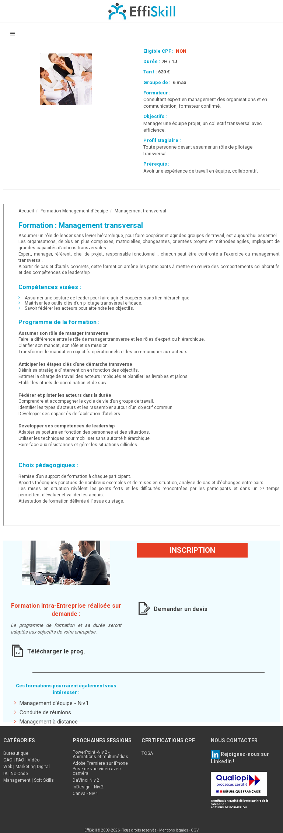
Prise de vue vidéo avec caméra (97, 771)
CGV (195, 830)
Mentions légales (173, 830)
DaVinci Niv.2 (86, 780)
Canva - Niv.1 (85, 793)
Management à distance (46, 721)
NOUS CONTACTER (234, 740)
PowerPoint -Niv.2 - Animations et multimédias (100, 754)
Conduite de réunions (42, 712)
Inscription (192, 550)
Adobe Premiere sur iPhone (100, 763)
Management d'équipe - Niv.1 (51, 703)
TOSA (147, 753)
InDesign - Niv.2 (88, 787)
